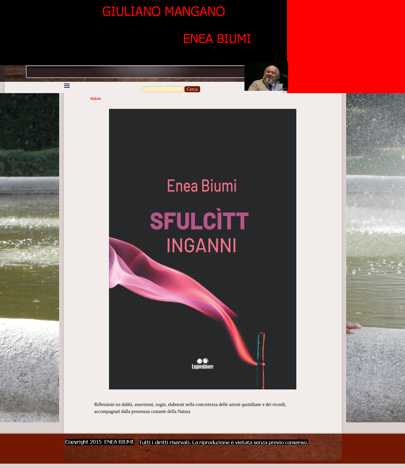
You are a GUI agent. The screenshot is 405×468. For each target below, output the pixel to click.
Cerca (192, 89)
